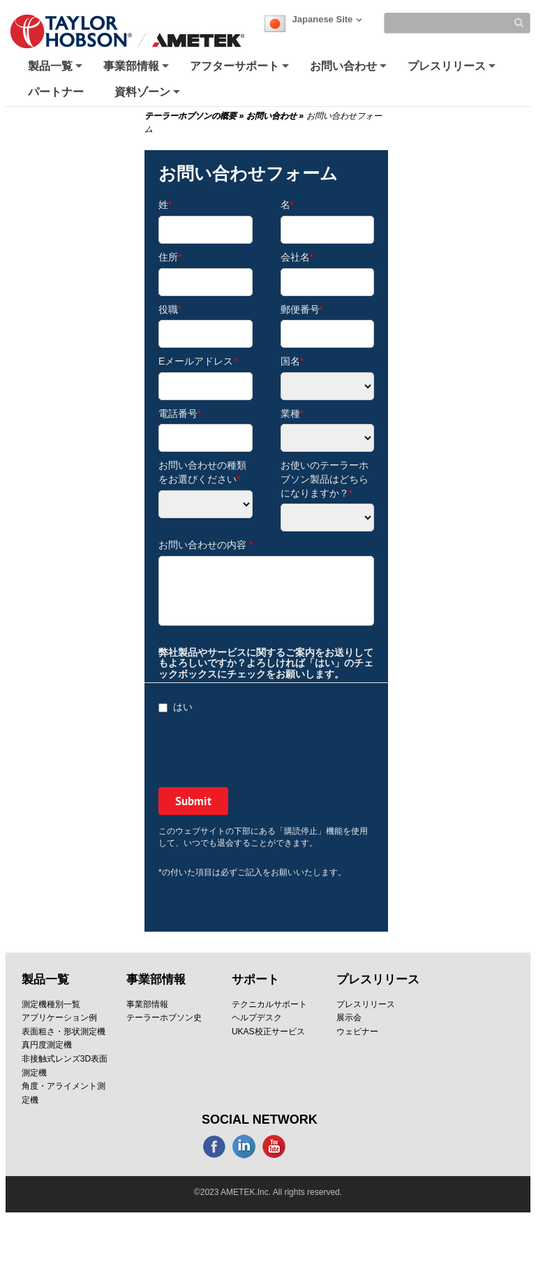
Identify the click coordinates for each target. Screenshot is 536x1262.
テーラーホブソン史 (164, 1017)
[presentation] (264, 752)
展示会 (349, 1017)
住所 (169, 257)
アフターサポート (241, 69)
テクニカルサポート (269, 1004)
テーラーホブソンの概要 (194, 116)
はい (175, 706)
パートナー (56, 92)
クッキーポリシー (250, 1194)
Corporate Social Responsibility (381, 1194)
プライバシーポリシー (138, 1194)
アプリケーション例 (59, 1017)
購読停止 (340, 1208)
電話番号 (179, 413)
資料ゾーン (148, 95)
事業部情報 (137, 69)
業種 (292, 413)
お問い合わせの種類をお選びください (202, 472)
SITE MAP (270, 1208)
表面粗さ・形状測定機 (63, 1031)
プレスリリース (453, 69)
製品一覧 (56, 69)
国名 (292, 361)
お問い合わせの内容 (205, 544)
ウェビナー (357, 1031)
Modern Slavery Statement (164, 1208)
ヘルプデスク (257, 1017)
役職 (169, 309)
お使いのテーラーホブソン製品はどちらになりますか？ (324, 479)
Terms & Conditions (268, 1222)
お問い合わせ (349, 69)
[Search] (457, 23)
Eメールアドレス (197, 361)
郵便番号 (302, 309)
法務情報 (407, 1208)
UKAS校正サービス (268, 1031)
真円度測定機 (47, 1045)
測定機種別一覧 (51, 1004)
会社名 (297, 257)
